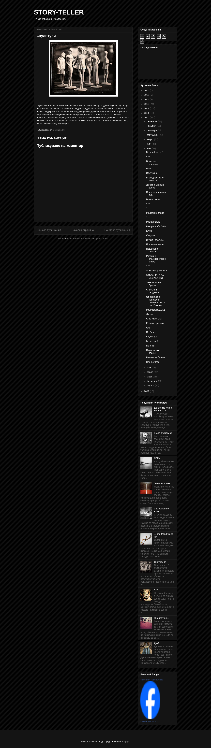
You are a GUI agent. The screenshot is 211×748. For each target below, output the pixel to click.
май (149, 367)
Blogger (125, 741)
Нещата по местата (152, 250)
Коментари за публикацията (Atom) (90, 238)
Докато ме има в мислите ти (163, 409)
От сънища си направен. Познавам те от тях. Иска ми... (155, 301)
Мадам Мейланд (155, 213)
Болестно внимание (152, 162)
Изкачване (151, 173)
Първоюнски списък (153, 351)
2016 (147, 90)
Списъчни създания (152, 291)
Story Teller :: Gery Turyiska (151, 680)
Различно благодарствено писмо (156, 259)
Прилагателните (155, 244)
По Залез (151, 332)
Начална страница (83, 230)
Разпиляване (153, 221)
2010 (147, 117)
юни (149, 148)
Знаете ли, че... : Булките (155, 284)
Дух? (156, 643)
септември (153, 135)
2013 (147, 104)
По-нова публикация (49, 230)
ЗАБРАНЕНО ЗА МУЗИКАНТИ (155, 276)
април (150, 372)
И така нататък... (155, 240)
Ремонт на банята (155, 357)
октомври (152, 130)
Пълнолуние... (161, 618)
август (150, 139)
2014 (147, 99)
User (148, 168)
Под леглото (152, 362)
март (149, 376)
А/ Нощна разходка (156, 270)
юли (149, 144)
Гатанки (150, 345)
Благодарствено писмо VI (155, 179)
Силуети (150, 235)
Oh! (148, 327)
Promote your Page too (149, 721)
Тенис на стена (162, 483)
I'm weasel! (152, 341)
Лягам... (150, 314)
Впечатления (153, 199)
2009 (147, 391)
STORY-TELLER (59, 12)
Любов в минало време (155, 186)
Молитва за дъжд (155, 309)
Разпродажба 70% (156, 226)
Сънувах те (160, 562)
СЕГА (157, 458)
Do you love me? (155, 152)
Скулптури (151, 336)
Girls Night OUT (154, 318)
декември (152, 121)
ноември (152, 126)
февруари (152, 381)
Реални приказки (155, 323)
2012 (147, 108)
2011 (147, 113)
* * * (148, 157)
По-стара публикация (117, 230)
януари (151, 385)
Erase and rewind (163, 433)
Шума (149, 231)
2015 (147, 95)
